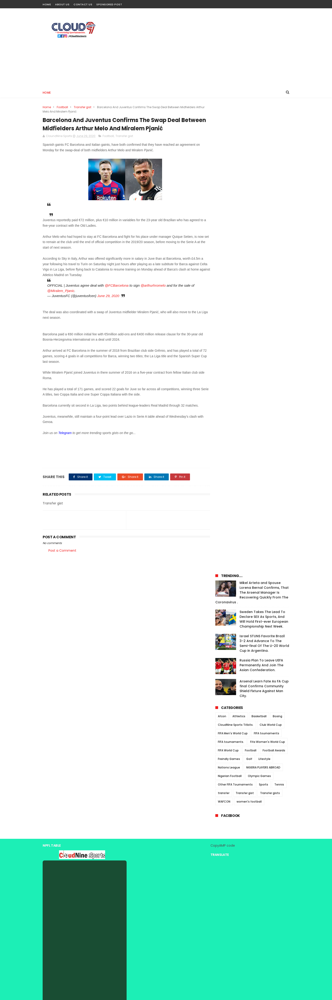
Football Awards (274, 296)
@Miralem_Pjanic (60, 291)
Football (62, 107)
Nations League (229, 313)
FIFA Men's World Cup (233, 279)
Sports (263, 330)
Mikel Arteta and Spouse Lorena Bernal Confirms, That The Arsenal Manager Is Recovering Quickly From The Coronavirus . (252, 138)
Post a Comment (62, 550)
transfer (223, 338)
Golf (249, 304)
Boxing (277, 262)
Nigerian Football (230, 321)
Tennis (279, 330)
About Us (62, 4)
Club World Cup (271, 270)
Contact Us (83, 4)
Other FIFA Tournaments (235, 330)
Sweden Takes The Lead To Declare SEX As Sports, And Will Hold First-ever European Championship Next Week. (264, 164)
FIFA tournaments (266, 279)
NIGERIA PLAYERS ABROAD (263, 313)
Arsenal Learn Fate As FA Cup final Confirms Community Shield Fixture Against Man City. (264, 234)
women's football (249, 347)
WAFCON (224, 347)
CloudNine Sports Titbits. (235, 270)
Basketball (259, 262)
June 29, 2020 (108, 296)
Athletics (238, 262)
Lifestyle (264, 304)
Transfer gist (82, 107)
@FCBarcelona (117, 286)
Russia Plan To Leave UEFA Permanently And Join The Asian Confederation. (261, 210)
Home (47, 4)
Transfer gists (270, 338)
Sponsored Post (109, 4)
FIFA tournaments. (231, 287)
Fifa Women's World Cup (267, 287)
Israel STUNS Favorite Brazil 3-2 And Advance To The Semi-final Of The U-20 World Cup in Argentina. (264, 188)
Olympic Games (259, 321)
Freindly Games (229, 304)
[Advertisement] (205, 47)
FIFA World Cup (228, 296)
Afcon (222, 262)
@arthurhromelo (153, 286)
